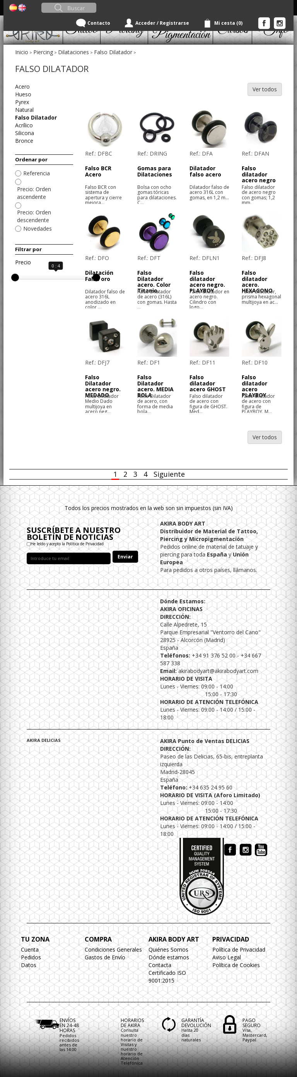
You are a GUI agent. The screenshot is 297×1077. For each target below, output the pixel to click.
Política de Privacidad (238, 949)
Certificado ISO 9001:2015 (167, 976)
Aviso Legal (226, 957)
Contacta (159, 965)
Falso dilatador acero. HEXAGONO (257, 281)
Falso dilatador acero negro (259, 174)
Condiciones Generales (113, 949)
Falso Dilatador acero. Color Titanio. (154, 281)
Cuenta (30, 949)
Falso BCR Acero (98, 171)
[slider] (15, 277)
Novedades (37, 228)
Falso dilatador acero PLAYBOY (254, 386)
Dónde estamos (168, 957)
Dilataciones (73, 52)
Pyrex (22, 102)
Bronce (24, 140)
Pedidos (31, 957)
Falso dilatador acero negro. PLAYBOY (207, 281)
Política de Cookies (236, 965)
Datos (28, 965)
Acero (22, 86)
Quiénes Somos (168, 949)
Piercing (43, 52)
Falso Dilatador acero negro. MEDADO (103, 386)
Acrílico (24, 125)
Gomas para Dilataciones (154, 171)
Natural (24, 109)
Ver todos (265, 89)
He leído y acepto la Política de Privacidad (67, 543)
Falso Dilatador (113, 52)
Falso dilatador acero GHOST (207, 383)
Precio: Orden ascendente (34, 192)
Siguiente (169, 474)
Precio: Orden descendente (34, 216)
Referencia (36, 173)
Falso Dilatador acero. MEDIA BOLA (155, 386)
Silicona (24, 133)
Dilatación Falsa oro (99, 275)
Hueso (23, 94)
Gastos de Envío (105, 957)
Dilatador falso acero (205, 171)
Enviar (125, 556)
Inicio (21, 52)
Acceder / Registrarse (162, 23)
